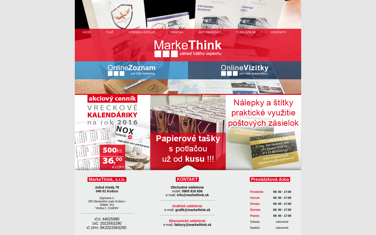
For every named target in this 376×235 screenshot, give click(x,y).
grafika (177, 32)
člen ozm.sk (246, 32)
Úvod (86, 32)
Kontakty (279, 32)
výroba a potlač (142, 32)
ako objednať (210, 32)
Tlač (110, 32)
